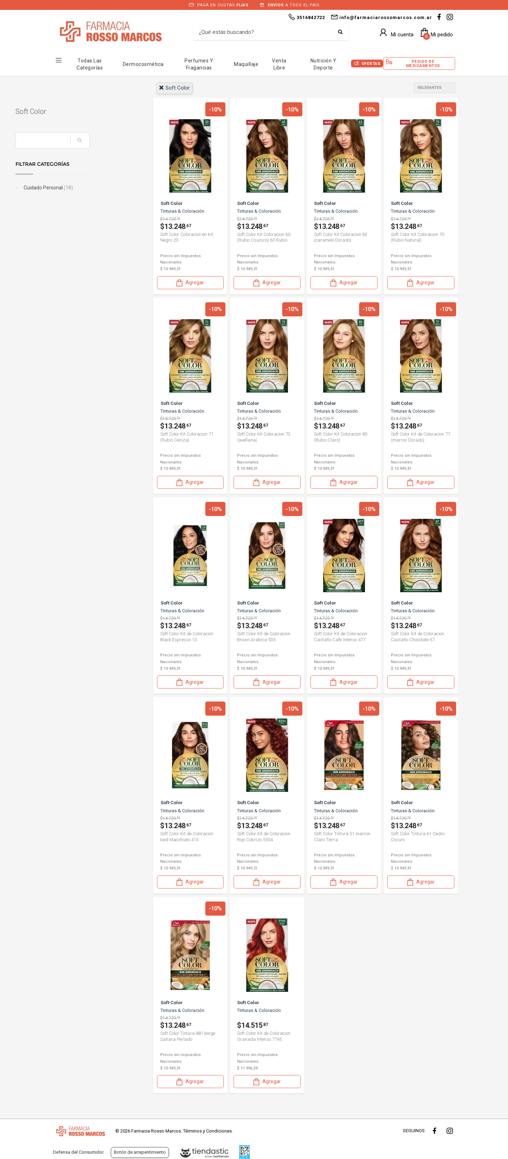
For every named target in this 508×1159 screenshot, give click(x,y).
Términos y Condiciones (207, 1131)
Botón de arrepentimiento (140, 1152)
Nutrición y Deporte (323, 64)
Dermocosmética (143, 64)
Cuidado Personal (85, 187)
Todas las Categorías (90, 64)
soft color (174, 88)
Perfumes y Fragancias (199, 64)
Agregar (189, 282)
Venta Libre (279, 64)
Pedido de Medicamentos (423, 63)
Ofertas (371, 63)
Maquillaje (246, 64)
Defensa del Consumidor (78, 1152)
